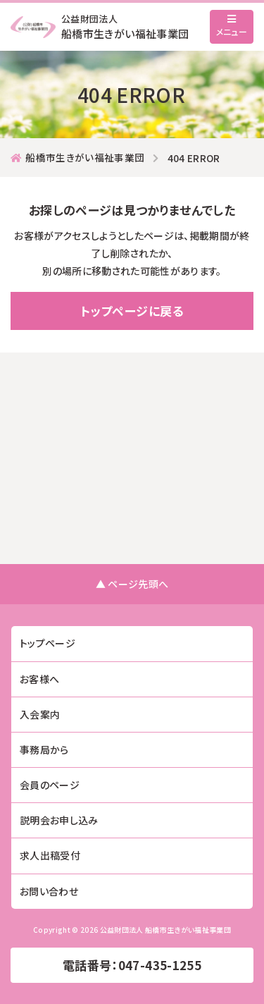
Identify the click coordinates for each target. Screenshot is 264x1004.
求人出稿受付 (50, 855)
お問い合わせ (49, 891)
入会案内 (40, 714)
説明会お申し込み (59, 820)
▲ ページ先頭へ (132, 584)
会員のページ (50, 785)
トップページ (47, 643)
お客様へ (39, 679)
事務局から (44, 749)
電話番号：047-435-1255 (132, 965)
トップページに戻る (131, 310)
